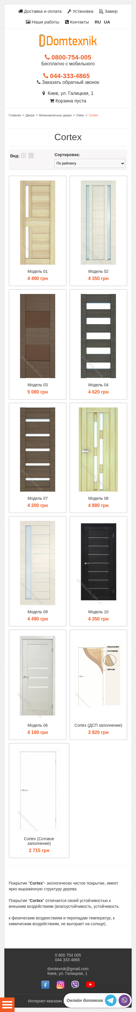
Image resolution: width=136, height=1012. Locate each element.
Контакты (77, 21)
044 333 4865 (67, 959)
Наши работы (42, 21)
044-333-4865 (66, 76)
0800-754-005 (68, 57)
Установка (80, 11)
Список (31, 155)
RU (98, 21)
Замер (108, 11)
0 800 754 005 (68, 955)
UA (107, 21)
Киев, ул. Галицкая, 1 (67, 93)
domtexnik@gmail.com (68, 968)
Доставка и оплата (40, 11)
